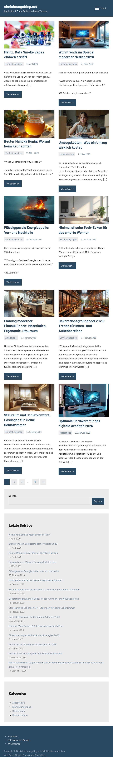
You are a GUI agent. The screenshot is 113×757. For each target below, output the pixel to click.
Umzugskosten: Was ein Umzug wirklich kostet (33, 557)
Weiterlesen (12, 93)
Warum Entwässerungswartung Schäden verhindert (35, 649)
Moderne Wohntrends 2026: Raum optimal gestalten (36, 621)
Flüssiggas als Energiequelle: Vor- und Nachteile (34, 567)
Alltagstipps (10, 329)
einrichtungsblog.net (23, 6)
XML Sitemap (14, 739)
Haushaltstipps (67, 152)
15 (35, 477)
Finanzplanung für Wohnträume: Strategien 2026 (34, 631)
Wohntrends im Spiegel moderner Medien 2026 (33, 539)
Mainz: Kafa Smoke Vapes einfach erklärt (29, 530)
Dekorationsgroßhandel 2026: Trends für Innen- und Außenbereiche (80, 323)
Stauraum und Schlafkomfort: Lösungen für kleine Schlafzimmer (42, 603)
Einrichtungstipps (13, 63)
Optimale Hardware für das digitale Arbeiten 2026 (34, 612)
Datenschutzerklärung (18, 736)
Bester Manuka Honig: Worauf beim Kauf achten (33, 548)
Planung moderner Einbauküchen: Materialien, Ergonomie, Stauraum (44, 585)
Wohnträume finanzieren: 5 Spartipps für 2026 (32, 640)
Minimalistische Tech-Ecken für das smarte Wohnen (35, 576)
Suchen (13, 491)
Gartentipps (18, 706)
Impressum (13, 732)
